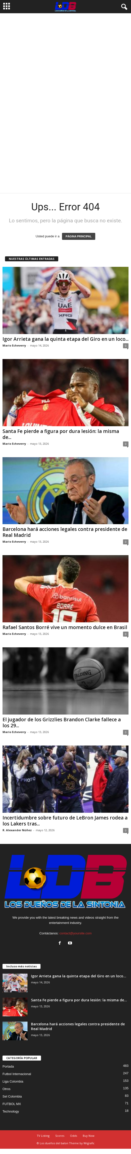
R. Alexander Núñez (17, 830)
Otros (6, 1089)
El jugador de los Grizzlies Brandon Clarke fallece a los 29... (61, 722)
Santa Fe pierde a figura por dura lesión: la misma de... (60, 434)
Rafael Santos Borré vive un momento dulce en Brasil (64, 627)
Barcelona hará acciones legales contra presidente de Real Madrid (64, 532)
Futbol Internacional (16, 1074)
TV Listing (43, 1136)
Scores (59, 1136)
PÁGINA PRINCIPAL (79, 236)
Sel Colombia (12, 1096)
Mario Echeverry (14, 345)
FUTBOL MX (11, 1104)
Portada (8, 1066)
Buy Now (88, 1136)
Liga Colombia (12, 1081)
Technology (10, 1111)
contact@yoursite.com (76, 933)
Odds (73, 1136)
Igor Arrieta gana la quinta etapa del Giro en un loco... (65, 339)
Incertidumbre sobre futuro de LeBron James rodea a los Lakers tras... (65, 820)
